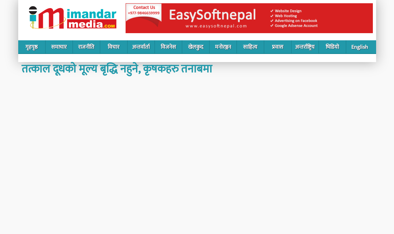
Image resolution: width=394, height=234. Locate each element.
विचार (113, 47)
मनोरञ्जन (223, 47)
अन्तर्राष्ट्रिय (305, 47)
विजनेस (168, 47)
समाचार (59, 47)
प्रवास (277, 47)
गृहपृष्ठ (31, 47)
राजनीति (86, 47)
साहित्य (250, 47)
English (359, 47)
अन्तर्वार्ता (141, 47)
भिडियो (332, 47)
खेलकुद (195, 47)
